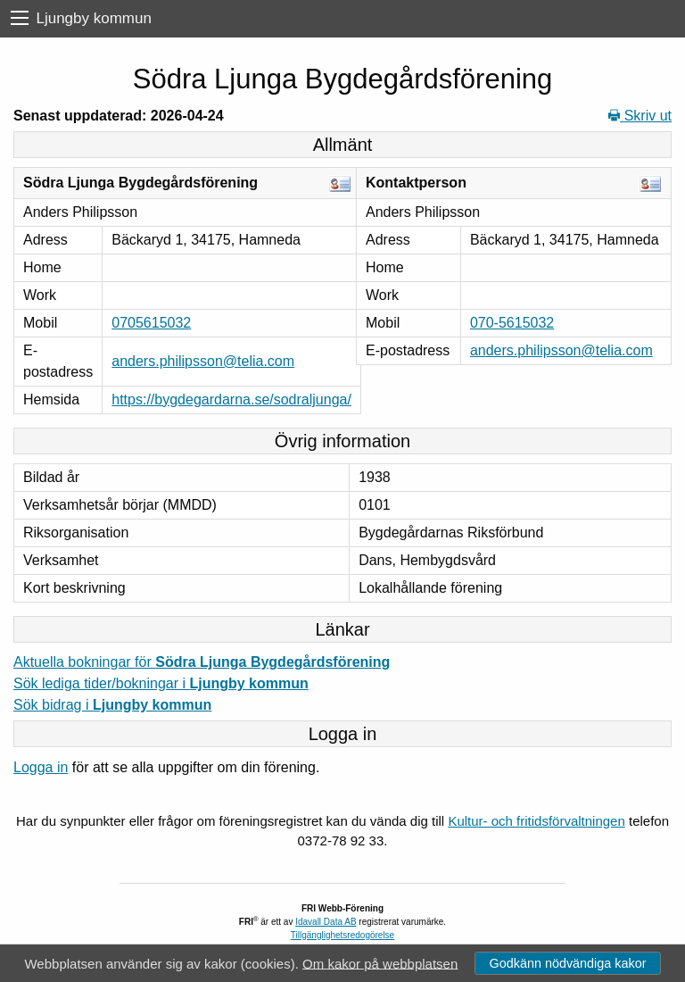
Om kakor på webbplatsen (380, 962)
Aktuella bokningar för (201, 662)
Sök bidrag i (112, 704)
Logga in (40, 767)
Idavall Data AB (325, 922)
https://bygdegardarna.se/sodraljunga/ (231, 399)
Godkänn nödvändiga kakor (567, 963)
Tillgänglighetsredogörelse (342, 935)
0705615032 (151, 322)
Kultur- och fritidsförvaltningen (536, 820)
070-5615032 (512, 322)
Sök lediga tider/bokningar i (161, 683)
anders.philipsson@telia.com (202, 361)
